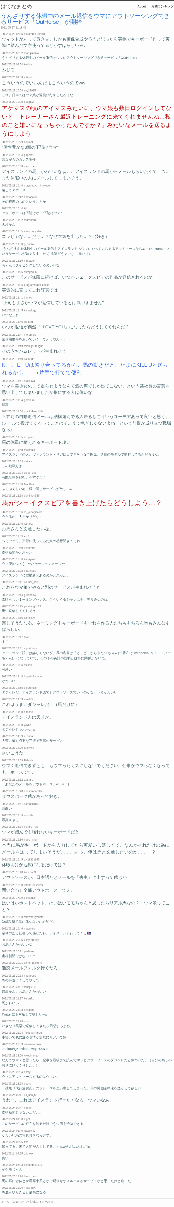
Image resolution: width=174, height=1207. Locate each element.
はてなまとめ (16, 6)
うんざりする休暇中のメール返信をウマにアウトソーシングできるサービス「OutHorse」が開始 (85, 19)
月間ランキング (162, 6)
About (142, 6)
